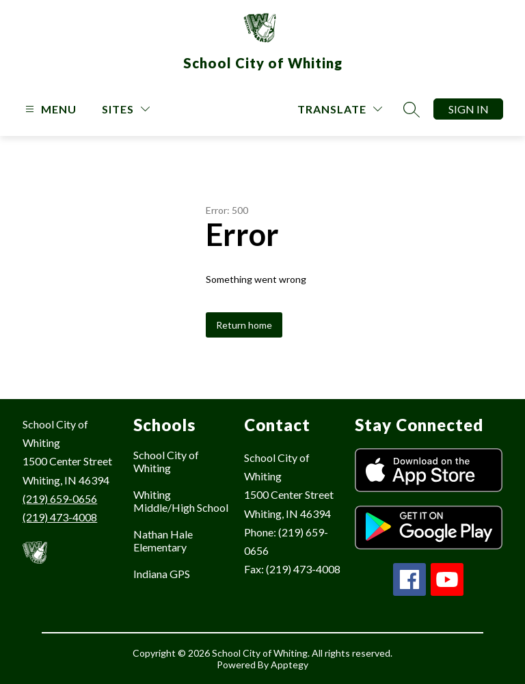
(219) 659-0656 (60, 498)
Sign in (468, 108)
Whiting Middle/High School (180, 501)
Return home (244, 325)
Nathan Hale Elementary (163, 540)
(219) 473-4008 (60, 516)
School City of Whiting (166, 461)
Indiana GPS (161, 573)
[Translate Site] (340, 109)
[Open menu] (49, 109)
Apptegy (289, 664)
